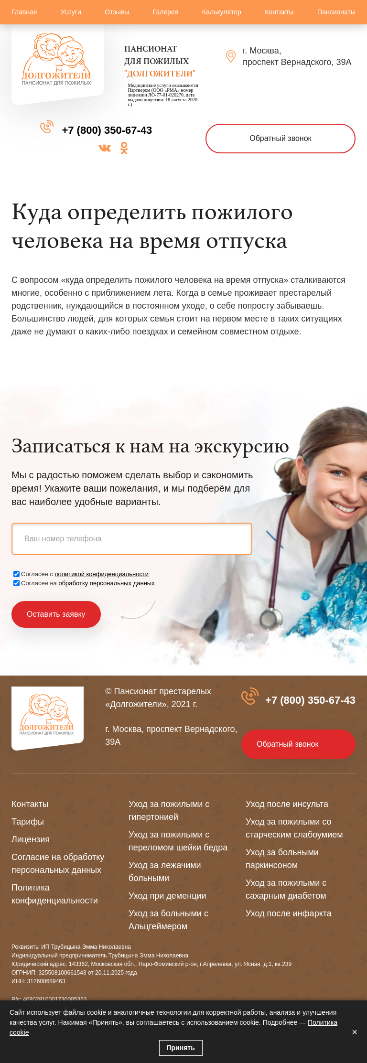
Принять (181, 1048)
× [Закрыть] (354, 1032)
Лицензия (30, 839)
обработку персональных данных (106, 583)
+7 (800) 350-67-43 (107, 130)
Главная (24, 12)
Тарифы (27, 822)
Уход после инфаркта (289, 913)
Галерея (166, 12)
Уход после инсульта (287, 804)
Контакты (279, 12)
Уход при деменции (167, 896)
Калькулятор (221, 12)
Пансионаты (336, 12)
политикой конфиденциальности (102, 574)
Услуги (71, 12)
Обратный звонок (280, 138)
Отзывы (117, 12)
